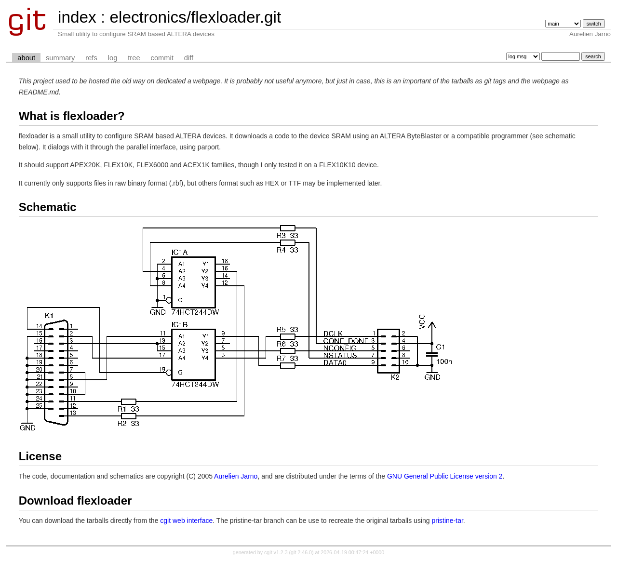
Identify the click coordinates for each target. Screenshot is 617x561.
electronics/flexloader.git (195, 17)
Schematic (48, 207)
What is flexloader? (72, 115)
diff (188, 58)
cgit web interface (186, 520)
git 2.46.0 (301, 552)
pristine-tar (447, 520)
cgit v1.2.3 (276, 552)
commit (162, 58)
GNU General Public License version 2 (445, 476)
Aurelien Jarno (235, 476)
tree (134, 58)
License (40, 456)
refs (91, 58)
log (113, 58)
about (26, 58)
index (77, 17)
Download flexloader (75, 500)
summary (60, 58)
